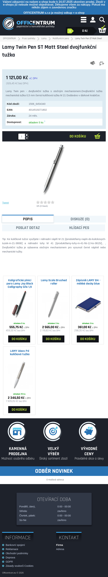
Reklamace (12, 549)
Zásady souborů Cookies (19, 565)
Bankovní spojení (15, 545)
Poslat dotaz (28, 227)
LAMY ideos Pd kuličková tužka (19, 352)
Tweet (5, 202)
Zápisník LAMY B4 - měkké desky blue (88, 282)
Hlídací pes (79, 227)
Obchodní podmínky (17, 553)
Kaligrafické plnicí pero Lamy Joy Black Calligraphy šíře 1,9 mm (19, 283)
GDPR (9, 561)
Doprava (10, 557)
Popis (28, 219)
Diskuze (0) (80, 219)
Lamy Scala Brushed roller (54, 282)
